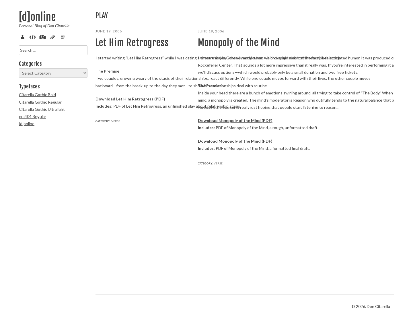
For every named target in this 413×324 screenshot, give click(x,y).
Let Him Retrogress (132, 42)
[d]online (37, 17)
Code (33, 36)
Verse (63, 36)
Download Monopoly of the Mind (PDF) (235, 207)
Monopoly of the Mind (239, 42)
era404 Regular (32, 116)
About (23, 36)
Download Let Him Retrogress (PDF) (130, 142)
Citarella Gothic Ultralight (42, 109)
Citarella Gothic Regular (40, 102)
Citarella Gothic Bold (37, 94)
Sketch (53, 36)
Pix (43, 36)
